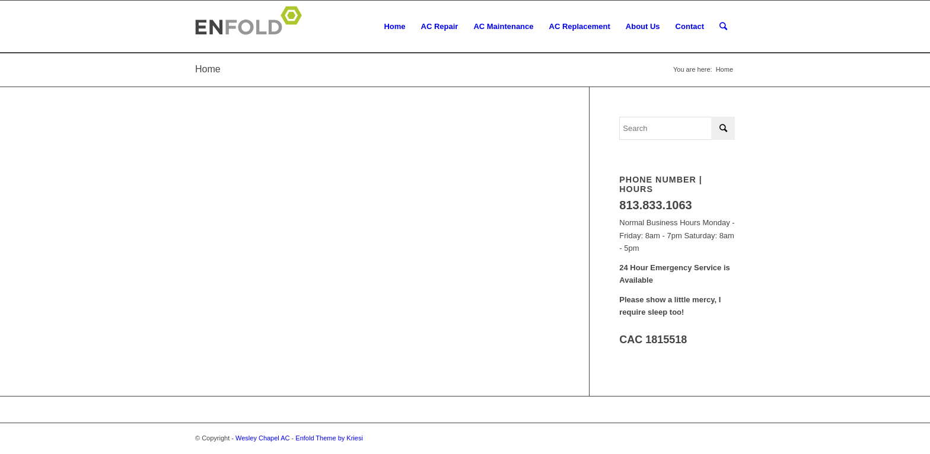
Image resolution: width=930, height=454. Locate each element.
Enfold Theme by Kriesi (329, 438)
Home (208, 69)
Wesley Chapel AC (262, 438)
